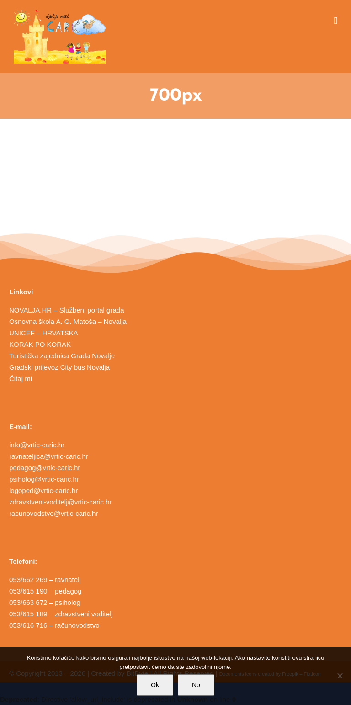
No (196, 685)
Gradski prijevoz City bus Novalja (59, 367)
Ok (155, 685)
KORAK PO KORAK (40, 344)
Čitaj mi (20, 378)
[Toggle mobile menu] (335, 21)
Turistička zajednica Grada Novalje (62, 356)
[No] (339, 675)
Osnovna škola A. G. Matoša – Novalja (68, 321)
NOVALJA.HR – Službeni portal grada (66, 310)
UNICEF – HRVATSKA (43, 333)
